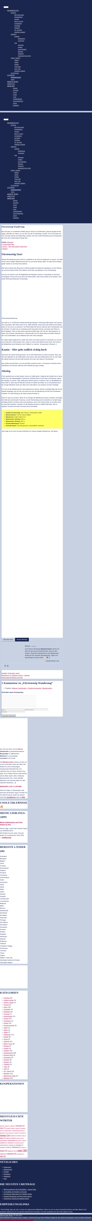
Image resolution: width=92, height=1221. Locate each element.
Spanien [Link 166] (6, 1062)
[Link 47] (8, 107)
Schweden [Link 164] (7, 1057)
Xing (5, 1179)
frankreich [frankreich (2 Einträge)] (3, 1132)
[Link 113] (8, 572)
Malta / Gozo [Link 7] (18, 21)
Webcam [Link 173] (7, 1078)
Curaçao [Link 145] (6, 1014)
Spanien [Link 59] (17, 140)
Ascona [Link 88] (14, 203)
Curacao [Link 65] (21, 153)
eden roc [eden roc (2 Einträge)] (18, 1128)
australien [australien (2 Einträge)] (13, 1125)
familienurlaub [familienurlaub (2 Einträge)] (8, 1130)
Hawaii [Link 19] (20, 47)
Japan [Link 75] (16, 175)
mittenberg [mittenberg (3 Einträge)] (3, 1142)
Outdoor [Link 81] (11, 187)
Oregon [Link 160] (6, 1048)
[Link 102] (14, 246)
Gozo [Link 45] (14, 103)
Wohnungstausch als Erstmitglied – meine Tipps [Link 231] (20, 1189)
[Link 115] (8, 603)
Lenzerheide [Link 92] (16, 211)
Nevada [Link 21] (20, 51)
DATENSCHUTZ (28, 1220)
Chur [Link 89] (14, 205)
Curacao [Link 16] (21, 41)
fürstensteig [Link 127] (11, 673)
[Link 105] (8, 447)
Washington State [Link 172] (10, 1076)
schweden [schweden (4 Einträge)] (19, 1145)
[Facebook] (5, 666)
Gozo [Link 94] (14, 215)
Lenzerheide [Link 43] (16, 99)
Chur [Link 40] (14, 92)
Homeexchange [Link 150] (9, 1025)
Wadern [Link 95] (15, 218)
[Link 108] (8, 494)
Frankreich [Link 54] (18, 129)
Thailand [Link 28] (17, 66)
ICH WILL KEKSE (5, 1220)
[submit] (9, 715)
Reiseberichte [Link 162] (8, 1053)
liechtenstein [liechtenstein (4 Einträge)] (12, 1140)
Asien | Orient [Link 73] (15, 170)
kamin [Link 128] (18, 673)
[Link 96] (8, 220)
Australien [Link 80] (15, 185)
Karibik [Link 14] (16, 36)
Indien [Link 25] (16, 60)
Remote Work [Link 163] (8, 1055)
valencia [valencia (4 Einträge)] (3, 1154)
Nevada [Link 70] (20, 164)
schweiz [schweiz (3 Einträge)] (3, 1147)
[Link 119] (27, 646)
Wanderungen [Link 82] (16, 190)
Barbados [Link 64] (21, 151)
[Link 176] (13, 1099)
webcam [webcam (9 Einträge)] (11, 1154)
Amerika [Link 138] (6, 998)
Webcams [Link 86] (11, 198)
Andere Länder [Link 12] (19, 32)
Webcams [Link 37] (11, 86)
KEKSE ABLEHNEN (17, 1220)
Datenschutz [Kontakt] (8, 1169)
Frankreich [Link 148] (7, 1021)
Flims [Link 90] (14, 207)
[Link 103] (5, 249)
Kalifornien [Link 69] (22, 162)
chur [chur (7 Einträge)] (2, 1128)
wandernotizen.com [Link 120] (52, 661)
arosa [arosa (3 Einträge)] (2, 1126)
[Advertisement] (14, 976)
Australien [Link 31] (15, 73)
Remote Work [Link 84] (12, 194)
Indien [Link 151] (6, 1028)
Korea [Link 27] (16, 64)
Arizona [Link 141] (6, 1005)
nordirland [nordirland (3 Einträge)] (11, 1142)
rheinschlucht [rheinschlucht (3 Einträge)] (4, 1145)
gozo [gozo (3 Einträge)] (17, 1133)
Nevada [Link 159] (6, 1046)
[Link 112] (8, 556)
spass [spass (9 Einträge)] (3, 1151)
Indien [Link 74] (16, 172)
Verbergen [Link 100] (10, 242)
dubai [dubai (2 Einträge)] (13, 1128)
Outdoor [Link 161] (6, 1050)
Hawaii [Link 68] (20, 159)
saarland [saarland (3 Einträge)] (12, 1145)
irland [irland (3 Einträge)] (19, 1135)
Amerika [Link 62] (13, 146)
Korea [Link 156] (6, 1039)
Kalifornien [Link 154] (7, 1035)
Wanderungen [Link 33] (16, 77)
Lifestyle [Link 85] (11, 196)
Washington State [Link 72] (24, 168)
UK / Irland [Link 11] (18, 30)
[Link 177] (13, 1103)
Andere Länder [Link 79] (19, 183)
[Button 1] (6, 119)
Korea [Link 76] (16, 177)
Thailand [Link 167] (6, 1064)
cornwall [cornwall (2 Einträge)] (8, 1128)
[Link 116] (8, 618)
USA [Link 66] (15, 155)
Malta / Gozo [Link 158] (8, 1044)
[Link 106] (8, 463)
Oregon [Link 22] (21, 54)
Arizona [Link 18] (21, 45)
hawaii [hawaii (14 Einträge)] (5, 1135)
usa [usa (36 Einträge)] (22, 1150)
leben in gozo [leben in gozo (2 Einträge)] (20, 1138)
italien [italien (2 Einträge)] (24, 1135)
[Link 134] (23, 797)
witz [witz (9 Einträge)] (3, 1156)
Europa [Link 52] (13, 125)
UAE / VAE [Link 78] (17, 181)
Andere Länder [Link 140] (9, 1002)
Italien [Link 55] (16, 131)
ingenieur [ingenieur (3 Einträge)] (13, 1135)
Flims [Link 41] (14, 94)
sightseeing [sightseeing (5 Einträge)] (16, 1147)
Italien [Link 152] (6, 1030)
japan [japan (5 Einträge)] (3, 1138)
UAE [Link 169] (5, 1069)
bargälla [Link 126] (4, 673)
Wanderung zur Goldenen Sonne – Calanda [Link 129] (16, 675)
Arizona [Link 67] (21, 157)
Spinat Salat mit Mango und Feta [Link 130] (12, 677)
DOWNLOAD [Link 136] (6, 838)
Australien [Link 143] (7, 1009)
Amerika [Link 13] (13, 34)
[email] (36, 710)
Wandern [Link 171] (7, 1073)
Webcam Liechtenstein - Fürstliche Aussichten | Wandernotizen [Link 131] (32, 688)
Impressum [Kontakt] (7, 1167)
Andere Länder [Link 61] (19, 144)
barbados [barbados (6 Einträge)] (20, 1126)
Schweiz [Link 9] (17, 25)
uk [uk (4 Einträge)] (15, 1151)
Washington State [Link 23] (24, 56)
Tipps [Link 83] (12, 192)
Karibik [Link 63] (16, 149)
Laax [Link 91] (13, 209)
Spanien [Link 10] (17, 28)
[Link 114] (8, 587)
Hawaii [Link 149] (6, 1023)
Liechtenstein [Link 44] (17, 101)
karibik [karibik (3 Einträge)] (13, 1138)
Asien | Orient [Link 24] (15, 58)
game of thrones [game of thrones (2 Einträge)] (10, 1132)
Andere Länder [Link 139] (9, 1000)
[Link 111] (8, 540)
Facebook (7, 1174)
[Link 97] (8, 222)
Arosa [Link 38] (14, 88)
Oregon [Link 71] (21, 166)
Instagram (7, 1176)
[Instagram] (7, 666)
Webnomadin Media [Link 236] (6, 1215)
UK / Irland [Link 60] (18, 142)
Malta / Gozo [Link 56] (18, 134)
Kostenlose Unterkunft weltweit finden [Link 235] (16, 1199)
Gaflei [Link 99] (3, 233)
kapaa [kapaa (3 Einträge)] (8, 1138)
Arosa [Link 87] (14, 200)
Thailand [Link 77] (17, 179)
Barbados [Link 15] (21, 38)
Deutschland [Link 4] (19, 15)
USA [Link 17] (15, 43)
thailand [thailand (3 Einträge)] (10, 1151)
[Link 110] (8, 525)
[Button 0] (6, 7)
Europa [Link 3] (13, 13)
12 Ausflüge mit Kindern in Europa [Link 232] (15, 1192)
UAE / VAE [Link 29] (17, 69)
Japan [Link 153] (6, 1032)
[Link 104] (32, 299)
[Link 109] (8, 509)
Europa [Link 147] (6, 1018)
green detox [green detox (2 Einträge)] (22, 1132)
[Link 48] (8, 110)
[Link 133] (11, 797)
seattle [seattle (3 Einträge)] (8, 1147)
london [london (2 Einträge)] (20, 1140)
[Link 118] (14, 660)
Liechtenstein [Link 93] (17, 213)
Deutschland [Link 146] (8, 1016)
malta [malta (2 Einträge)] (24, 1140)
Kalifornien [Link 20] (22, 49)
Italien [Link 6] (16, 19)
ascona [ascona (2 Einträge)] (7, 1125)
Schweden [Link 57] (18, 136)
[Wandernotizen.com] (12, 5)
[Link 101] (8, 244)
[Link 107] (8, 478)
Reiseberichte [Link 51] (13, 123)
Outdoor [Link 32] (11, 75)
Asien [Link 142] (5, 1007)
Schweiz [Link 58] (17, 138)
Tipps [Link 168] (5, 1067)
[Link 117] (8, 634)
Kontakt (6, 1172)
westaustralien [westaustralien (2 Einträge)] (20, 1153)
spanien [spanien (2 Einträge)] (23, 1147)
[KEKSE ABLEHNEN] (34, 1220)
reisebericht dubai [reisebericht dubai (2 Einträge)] (19, 1142)
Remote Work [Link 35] (12, 82)
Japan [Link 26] (16, 62)
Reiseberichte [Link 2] (13, 10)
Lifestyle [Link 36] (11, 84)
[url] (13, 712)
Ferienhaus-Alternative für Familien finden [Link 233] (18, 1194)
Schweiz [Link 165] (6, 1060)
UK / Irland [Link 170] (7, 1071)
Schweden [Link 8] (18, 23)
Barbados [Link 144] (7, 1012)
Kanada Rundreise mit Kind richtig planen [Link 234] (18, 1196)
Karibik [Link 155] (6, 1037)
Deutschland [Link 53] (19, 127)
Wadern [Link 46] (15, 105)
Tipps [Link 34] (12, 79)
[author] (13, 710)
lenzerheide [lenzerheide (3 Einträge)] (4, 1140)
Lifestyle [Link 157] (6, 1041)
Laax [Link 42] (13, 97)
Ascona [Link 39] (14, 90)
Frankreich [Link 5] (18, 17)
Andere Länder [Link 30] (19, 71)
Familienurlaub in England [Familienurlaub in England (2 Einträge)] (18, 1130)
